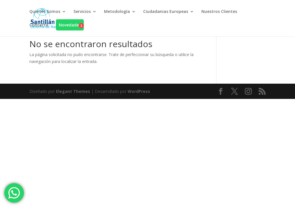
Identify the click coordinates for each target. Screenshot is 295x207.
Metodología (117, 11)
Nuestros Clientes (219, 11)
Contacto (38, 25)
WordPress (139, 91)
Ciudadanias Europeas (165, 11)
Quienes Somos (44, 11)
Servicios (82, 11)
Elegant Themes (73, 91)
